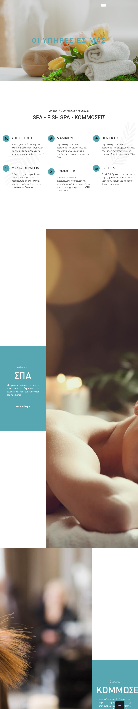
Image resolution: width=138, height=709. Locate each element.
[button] (103, 9)
